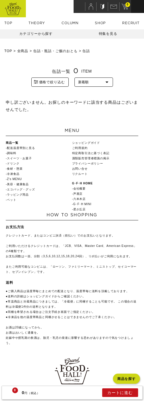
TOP (8, 23)
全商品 (22, 51)
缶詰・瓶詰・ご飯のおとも (55, 51)
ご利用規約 (80, 148)
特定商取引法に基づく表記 (91, 153)
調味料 (11, 153)
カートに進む (120, 392)
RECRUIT (131, 23)
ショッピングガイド (86, 142)
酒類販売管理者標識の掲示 (91, 158)
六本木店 (79, 198)
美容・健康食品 (18, 184)
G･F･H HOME (82, 183)
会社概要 (79, 188)
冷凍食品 (13, 173)
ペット (11, 199)
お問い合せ (80, 168)
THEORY (36, 23)
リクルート (80, 173)
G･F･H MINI (82, 204)
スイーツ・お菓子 (19, 158)
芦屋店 (78, 193)
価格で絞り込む (49, 81)
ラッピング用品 (18, 194)
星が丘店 (79, 209)
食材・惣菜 (14, 168)
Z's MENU (14, 179)
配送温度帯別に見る (21, 148)
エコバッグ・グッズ (21, 189)
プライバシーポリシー (87, 163)
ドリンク (13, 163)
